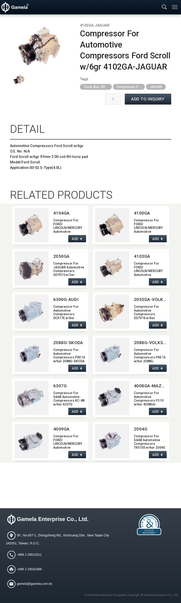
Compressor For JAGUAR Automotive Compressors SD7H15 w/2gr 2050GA (68, 269)
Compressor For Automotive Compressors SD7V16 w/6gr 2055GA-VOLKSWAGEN (146, 312)
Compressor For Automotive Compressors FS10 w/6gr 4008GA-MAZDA (148, 398)
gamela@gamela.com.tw (34, 583)
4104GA (61, 213)
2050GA (61, 256)
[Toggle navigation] (175, 7)
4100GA (142, 213)
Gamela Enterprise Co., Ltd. (53, 519)
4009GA (61, 429)
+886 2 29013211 (29, 554)
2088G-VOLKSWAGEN (150, 342)
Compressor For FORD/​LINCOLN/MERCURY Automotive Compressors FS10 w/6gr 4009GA (68, 441)
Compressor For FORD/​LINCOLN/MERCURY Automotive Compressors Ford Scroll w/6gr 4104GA (69, 225)
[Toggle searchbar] (164, 7)
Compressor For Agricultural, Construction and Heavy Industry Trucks (131, 87)
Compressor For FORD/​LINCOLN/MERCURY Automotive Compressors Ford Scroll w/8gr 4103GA (149, 269)
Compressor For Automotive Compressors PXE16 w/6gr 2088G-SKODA (69, 355)
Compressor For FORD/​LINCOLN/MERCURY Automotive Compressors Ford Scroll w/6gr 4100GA (149, 225)
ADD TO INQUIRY (148, 99)
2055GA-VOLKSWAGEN (150, 299)
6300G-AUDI (66, 299)
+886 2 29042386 (29, 569)
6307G (60, 385)
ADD (75, 239)
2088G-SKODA (68, 342)
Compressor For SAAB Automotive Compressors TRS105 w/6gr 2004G (150, 441)
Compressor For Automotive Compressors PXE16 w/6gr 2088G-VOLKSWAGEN (150, 355)
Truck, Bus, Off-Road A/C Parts (98, 87)
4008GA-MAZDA (150, 385)
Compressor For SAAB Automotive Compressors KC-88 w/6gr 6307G (68, 398)
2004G (141, 429)
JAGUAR (156, 87)
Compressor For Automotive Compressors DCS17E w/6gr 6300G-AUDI (66, 312)
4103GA (142, 256)
